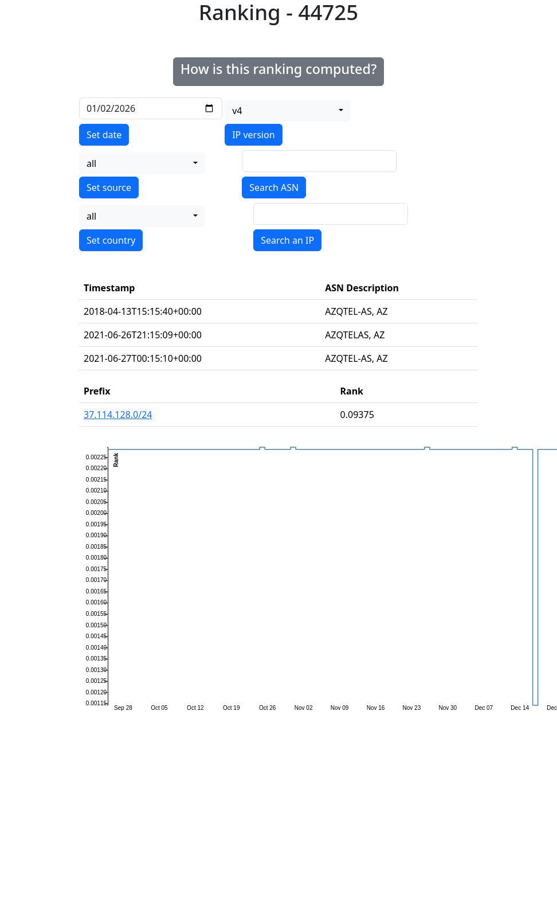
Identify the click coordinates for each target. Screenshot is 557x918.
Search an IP (287, 240)
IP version (253, 134)
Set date (104, 134)
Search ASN (274, 187)
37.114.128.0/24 (118, 414)
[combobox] (288, 111)
